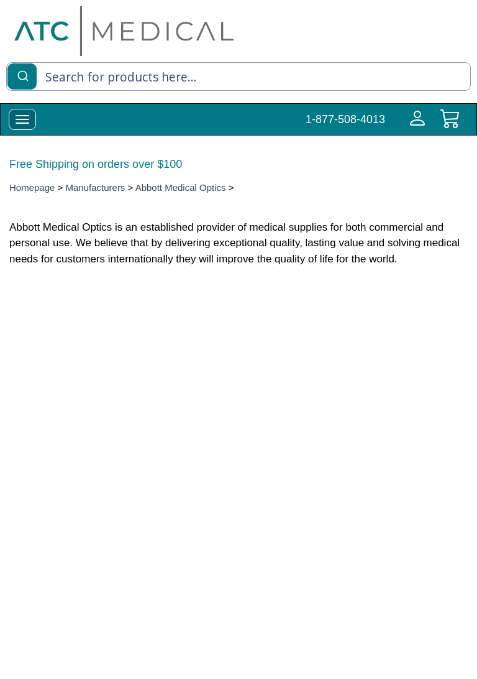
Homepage (32, 187)
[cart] (449, 125)
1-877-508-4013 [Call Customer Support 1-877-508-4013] (345, 119)
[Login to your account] (414, 125)
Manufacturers (95, 187)
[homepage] (124, 30)
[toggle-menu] (22, 119)
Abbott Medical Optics (180, 187)
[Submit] (22, 75)
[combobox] (238, 76)
